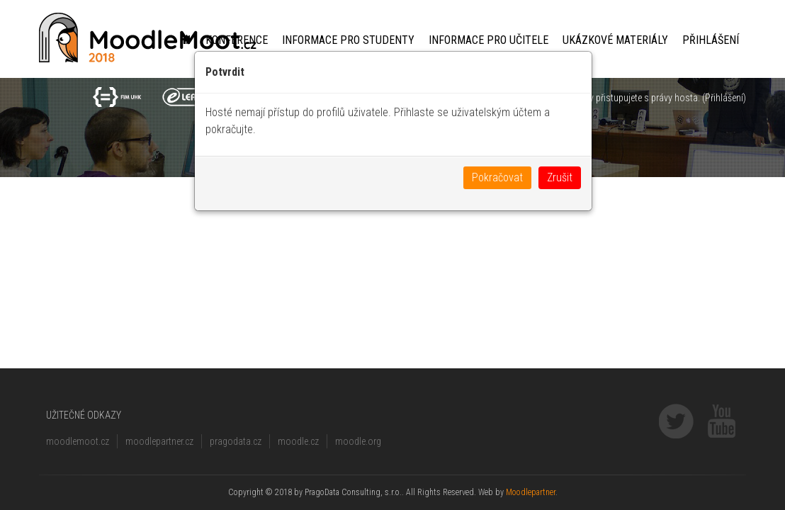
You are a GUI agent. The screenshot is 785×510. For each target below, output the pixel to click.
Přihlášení (710, 40)
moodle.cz (298, 441)
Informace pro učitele (488, 40)
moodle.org (358, 441)
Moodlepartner (530, 492)
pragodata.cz (235, 441)
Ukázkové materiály (615, 40)
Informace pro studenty (348, 40)
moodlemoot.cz (77, 441)
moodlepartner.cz (159, 441)
